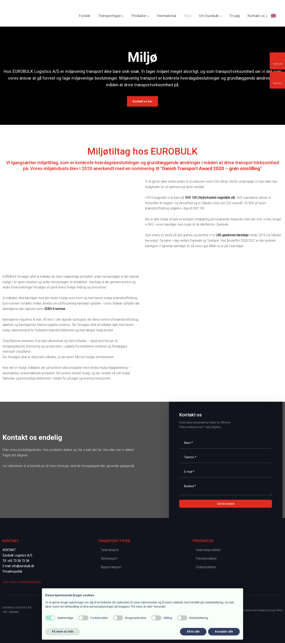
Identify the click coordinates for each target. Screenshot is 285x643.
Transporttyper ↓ (111, 16)
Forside (84, 16)
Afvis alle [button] (193, 631)
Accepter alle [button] (224, 631)
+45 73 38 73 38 (18, 561)
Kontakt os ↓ (257, 16)
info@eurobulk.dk (23, 566)
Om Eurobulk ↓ (210, 16)
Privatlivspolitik (12, 571)
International (166, 16)
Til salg (234, 16)
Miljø (187, 16)
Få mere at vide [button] (62, 631)
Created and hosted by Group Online (262, 610)
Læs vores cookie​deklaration (22, 582)
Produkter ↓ (140, 16)
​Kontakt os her (142, 101)
